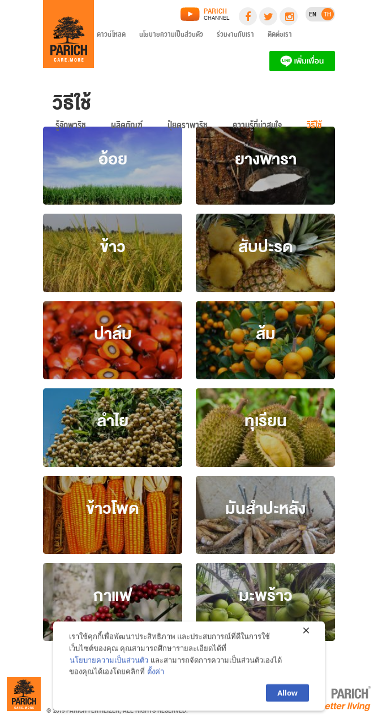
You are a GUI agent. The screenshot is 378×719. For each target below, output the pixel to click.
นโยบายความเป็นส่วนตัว (171, 36)
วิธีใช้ (314, 127)
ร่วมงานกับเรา (235, 36)
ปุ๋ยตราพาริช (187, 127)
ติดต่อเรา (280, 36)
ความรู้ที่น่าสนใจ (257, 127)
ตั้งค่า (155, 674)
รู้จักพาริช (70, 127)
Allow (287, 695)
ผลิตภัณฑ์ (127, 127)
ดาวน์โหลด (111, 36)
